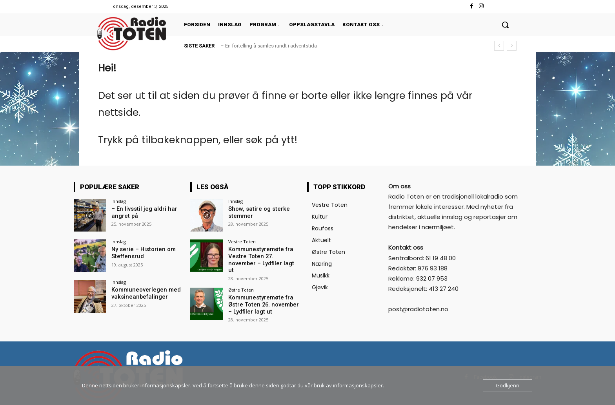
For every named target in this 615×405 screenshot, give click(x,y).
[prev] (499, 46)
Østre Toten (241, 282)
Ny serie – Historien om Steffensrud (141, 252)
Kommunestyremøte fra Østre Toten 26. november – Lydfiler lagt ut (263, 296)
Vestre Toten (242, 241)
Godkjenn (507, 385)
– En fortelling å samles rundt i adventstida (268, 46)
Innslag (118, 201)
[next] (512, 46)
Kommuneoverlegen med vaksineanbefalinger (144, 292)
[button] (505, 24)
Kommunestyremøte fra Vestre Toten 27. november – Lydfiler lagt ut (262, 256)
